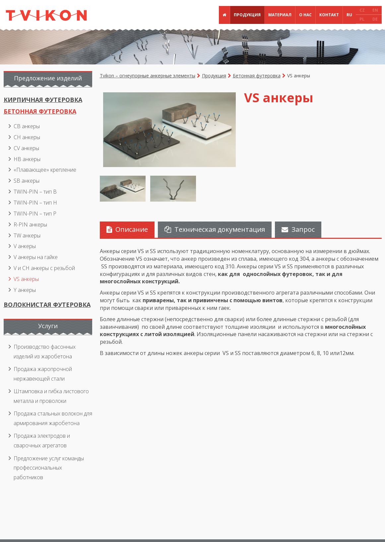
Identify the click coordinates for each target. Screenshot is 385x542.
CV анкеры (26, 148)
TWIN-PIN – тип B (35, 191)
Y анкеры (25, 290)
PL (361, 19)
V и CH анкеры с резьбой (44, 268)
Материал (279, 15)
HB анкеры (27, 159)
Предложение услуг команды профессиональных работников (49, 468)
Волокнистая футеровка (47, 305)
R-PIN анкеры (30, 224)
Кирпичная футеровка (43, 100)
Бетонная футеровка (257, 75)
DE (375, 19)
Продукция (247, 15)
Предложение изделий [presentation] (48, 78)
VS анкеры (26, 279)
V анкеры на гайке (36, 257)
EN (375, 10)
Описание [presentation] (127, 229)
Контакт (329, 15)
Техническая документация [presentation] (214, 229)
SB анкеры (26, 180)
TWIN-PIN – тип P (35, 213)
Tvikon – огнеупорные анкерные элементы (147, 75)
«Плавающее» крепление (45, 169)
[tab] (127, 230)
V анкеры (25, 246)
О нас (305, 15)
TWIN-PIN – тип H (35, 202)
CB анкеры (27, 126)
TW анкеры (27, 235)
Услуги (48, 326)
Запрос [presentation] (298, 229)
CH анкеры (27, 137)
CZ (362, 10)
